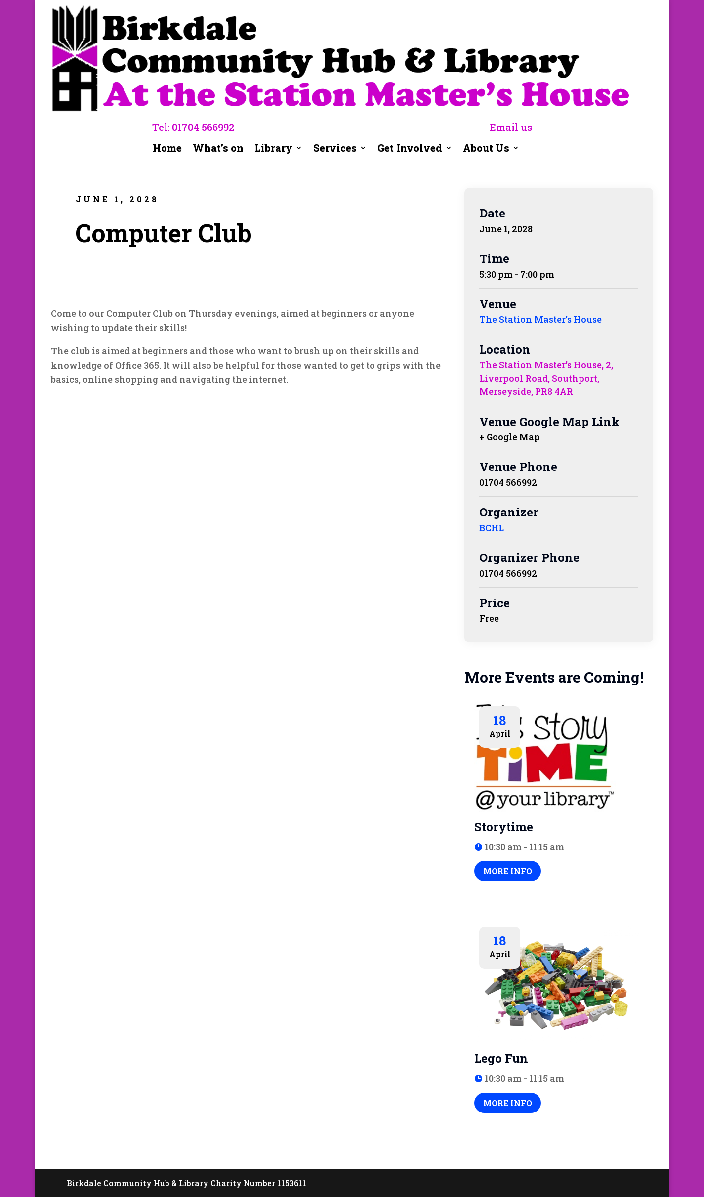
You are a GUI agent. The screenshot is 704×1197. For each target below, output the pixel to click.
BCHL (491, 528)
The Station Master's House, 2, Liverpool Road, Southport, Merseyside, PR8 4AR (546, 378)
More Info (507, 871)
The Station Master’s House (540, 319)
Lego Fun (501, 1058)
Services (335, 149)
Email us (511, 127)
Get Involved (409, 149)
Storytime (503, 827)
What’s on (218, 149)
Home (167, 149)
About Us (486, 149)
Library (273, 149)
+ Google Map (509, 437)
